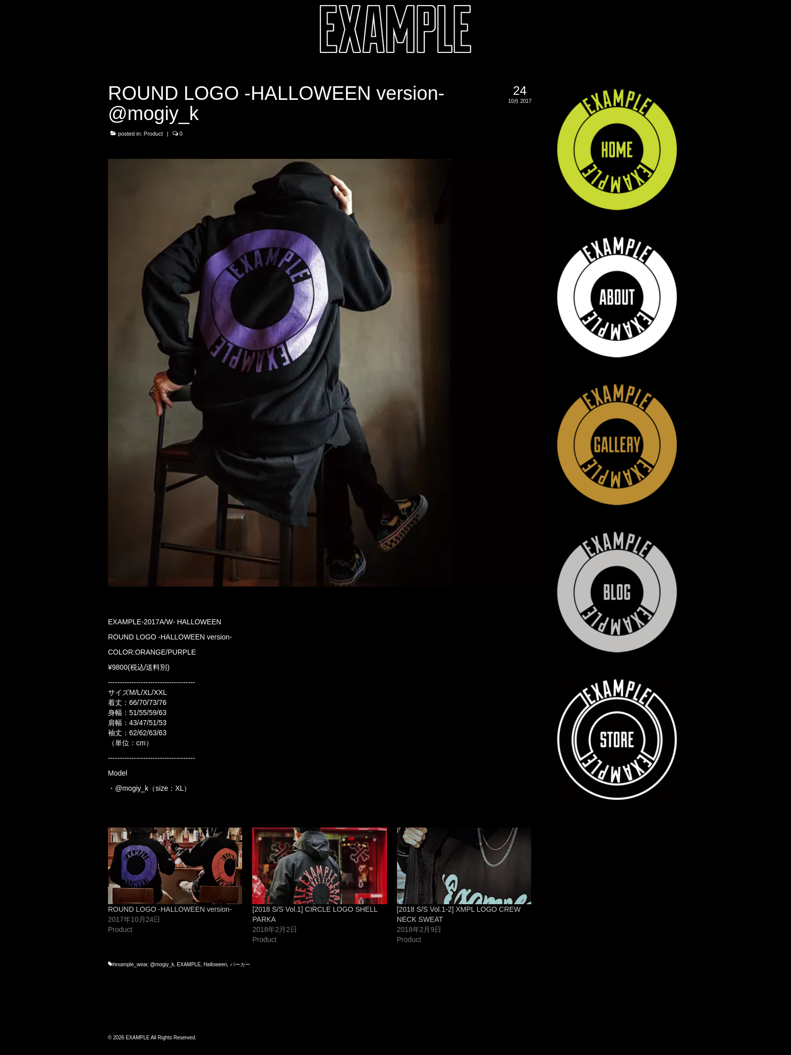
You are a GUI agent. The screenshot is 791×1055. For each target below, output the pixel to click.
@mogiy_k (131, 788)
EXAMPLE (189, 964)
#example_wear (129, 964)
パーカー (240, 964)
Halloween (215, 964)
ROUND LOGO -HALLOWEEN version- (170, 909)
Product (153, 134)
